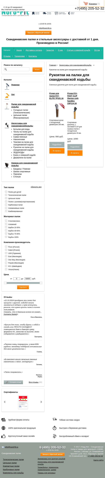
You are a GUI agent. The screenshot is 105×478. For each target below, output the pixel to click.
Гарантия (50, 50)
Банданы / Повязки (21, 169)
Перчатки (17, 174)
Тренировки (19, 56)
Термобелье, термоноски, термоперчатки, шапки (48, 468)
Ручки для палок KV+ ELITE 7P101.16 (56, 95)
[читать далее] (10, 314)
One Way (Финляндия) (16, 260)
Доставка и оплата (34, 50)
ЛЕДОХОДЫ (18, 152)
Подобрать (23, 287)
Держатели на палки (22, 158)
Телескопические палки (17, 195)
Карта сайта (98, 460)
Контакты (33, 56)
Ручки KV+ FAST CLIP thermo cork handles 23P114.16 (72, 98)
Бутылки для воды (21, 129)
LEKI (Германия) (14, 253)
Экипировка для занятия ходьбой (51, 459)
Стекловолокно (14, 221)
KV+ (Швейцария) (15, 266)
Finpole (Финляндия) (16, 263)
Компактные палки (11, 466)
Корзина (93, 4)
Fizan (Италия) (14, 247)
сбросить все (36, 187)
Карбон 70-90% (14, 234)
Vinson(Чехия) (13, 270)
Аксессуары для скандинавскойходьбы (75, 65)
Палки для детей (14, 192)
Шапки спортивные (21, 171)
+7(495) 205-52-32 (89, 8)
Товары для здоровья (46, 473)
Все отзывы (33, 382)
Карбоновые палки (15, 205)
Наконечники (19, 139)
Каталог (7, 50)
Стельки (17, 177)
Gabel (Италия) (14, 250)
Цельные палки (14, 198)
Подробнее (56, 145)
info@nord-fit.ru (45, 28)
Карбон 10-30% (14, 227)
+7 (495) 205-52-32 (95, 456)
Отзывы (7, 56)
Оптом (97, 50)
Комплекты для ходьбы (13, 473)
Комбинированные (15, 211)
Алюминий (12, 224)
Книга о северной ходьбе (24, 155)
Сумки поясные (20, 137)
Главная (52, 65)
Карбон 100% (13, 237)
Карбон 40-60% (14, 231)
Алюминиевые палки (16, 208)
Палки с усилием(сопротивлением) (21, 202)
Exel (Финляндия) (15, 256)
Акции (19, 50)
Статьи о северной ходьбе (78, 50)
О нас (60, 50)
